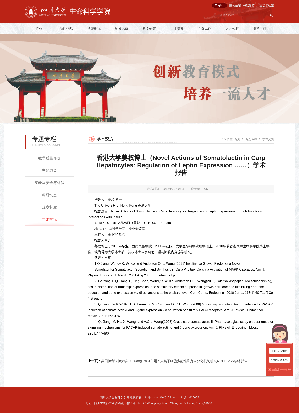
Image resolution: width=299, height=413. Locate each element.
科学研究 (149, 28)
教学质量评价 (49, 158)
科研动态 (49, 195)
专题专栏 (251, 139)
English (219, 5)
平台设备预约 (279, 351)
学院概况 (94, 28)
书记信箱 (249, 5)
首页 (39, 28)
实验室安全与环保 (49, 183)
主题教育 (49, 170)
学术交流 (49, 219)
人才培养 (177, 28)
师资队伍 (121, 28)
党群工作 (204, 28)
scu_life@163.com (165, 397)
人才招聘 (232, 28)
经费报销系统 (279, 360)
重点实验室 (267, 5)
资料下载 (259, 28)
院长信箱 (235, 5)
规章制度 (49, 207)
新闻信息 (66, 28)
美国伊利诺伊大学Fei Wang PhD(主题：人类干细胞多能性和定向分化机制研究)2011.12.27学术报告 (174, 361)
